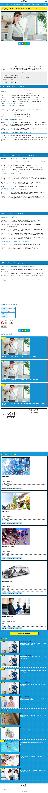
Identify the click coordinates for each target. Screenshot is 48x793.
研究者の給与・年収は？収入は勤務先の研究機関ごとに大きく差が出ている (33, 770)
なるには (4, 488)
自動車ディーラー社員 (7, 616)
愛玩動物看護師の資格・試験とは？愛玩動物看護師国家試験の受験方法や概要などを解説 (33, 644)
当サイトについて (10, 788)
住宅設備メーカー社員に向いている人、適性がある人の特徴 (16, 77)
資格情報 (9, 488)
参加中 (10, 789)
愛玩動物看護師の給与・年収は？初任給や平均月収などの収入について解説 (33, 657)
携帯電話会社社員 (6, 476)
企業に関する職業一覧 (24, 633)
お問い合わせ (42, 788)
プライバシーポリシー (35, 788)
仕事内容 (19, 488)
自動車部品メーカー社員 (8, 546)
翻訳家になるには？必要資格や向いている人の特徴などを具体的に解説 (33, 716)
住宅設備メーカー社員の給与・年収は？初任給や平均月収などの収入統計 (20, 379)
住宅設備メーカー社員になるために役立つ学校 (13, 79)
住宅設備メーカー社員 (10, 4)
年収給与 (14, 488)
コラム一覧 (22, 788)
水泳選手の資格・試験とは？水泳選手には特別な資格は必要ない (33, 743)
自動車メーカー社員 (7, 581)
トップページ (3, 788)
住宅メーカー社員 (6, 511)
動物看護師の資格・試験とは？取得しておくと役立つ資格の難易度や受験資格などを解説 (33, 698)
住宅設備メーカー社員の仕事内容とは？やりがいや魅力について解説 (19, 356)
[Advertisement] (24, 55)
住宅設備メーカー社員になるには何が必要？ (13, 75)
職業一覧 (17, 788)
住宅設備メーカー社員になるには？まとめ (12, 82)
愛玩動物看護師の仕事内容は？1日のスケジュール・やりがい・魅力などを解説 (33, 671)
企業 (9, 316)
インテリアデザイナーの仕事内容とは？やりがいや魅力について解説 (33, 757)
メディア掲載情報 (4, 789)
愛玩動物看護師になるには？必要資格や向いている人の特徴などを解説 (33, 685)
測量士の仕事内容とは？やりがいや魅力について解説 (31, 729)
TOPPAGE (3, 4)
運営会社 (27, 788)
